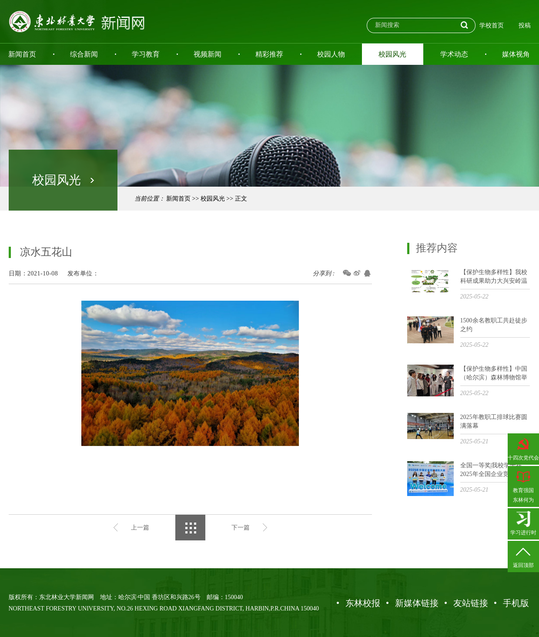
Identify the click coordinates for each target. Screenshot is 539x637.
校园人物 (331, 54)
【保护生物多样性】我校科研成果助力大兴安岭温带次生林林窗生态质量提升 (493, 277)
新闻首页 (178, 198)
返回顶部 (523, 555)
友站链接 (470, 603)
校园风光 (392, 54)
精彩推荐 (269, 54)
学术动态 (454, 54)
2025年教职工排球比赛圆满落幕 (493, 421)
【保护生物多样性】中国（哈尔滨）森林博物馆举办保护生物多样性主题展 (493, 373)
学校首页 (491, 25)
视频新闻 (207, 54)
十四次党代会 (523, 448)
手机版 (516, 603)
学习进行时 (523, 523)
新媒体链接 (417, 603)
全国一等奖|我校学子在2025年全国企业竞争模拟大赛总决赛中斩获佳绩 (493, 470)
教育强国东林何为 (523, 485)
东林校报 (362, 603)
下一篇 (240, 527)
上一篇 (140, 527)
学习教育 (146, 54)
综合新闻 (84, 54)
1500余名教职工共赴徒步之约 (493, 324)
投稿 (525, 25)
